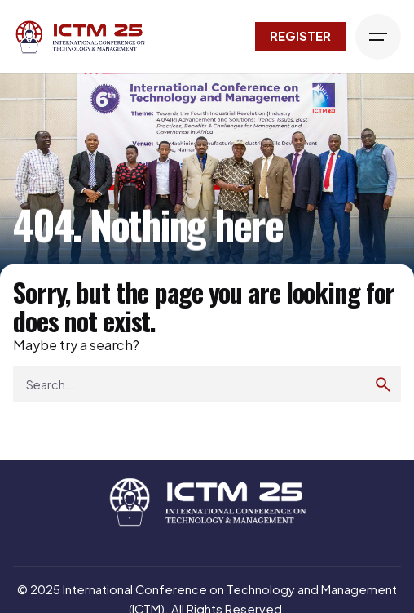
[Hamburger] (378, 37)
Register (300, 36)
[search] (383, 384)
